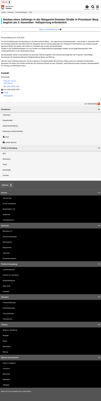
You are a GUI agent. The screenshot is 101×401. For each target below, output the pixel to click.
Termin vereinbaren (9, 203)
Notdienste (6, 214)
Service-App (7, 198)
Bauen (5, 341)
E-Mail (6, 93)
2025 (30, 12)
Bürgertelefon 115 (9, 209)
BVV (4, 153)
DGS (6, 137)
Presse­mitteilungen (21, 12)
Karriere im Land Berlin (11, 275)
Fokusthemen (7, 319)
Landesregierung (8, 269)
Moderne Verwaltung (10, 330)
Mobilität (6, 335)
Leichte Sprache (9, 142)
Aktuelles (11, 12)
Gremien (6, 175)
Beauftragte (7, 170)
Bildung (5, 352)
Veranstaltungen (8, 313)
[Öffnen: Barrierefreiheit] (87, 7)
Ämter (5, 164)
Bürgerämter (7, 247)
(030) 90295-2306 (13, 86)
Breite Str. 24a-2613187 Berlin (10, 82)
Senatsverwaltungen (10, 236)
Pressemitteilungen (9, 302)
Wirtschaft (6, 374)
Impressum (6, 115)
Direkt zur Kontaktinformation (50, 29)
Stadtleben (6, 379)
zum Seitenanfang (90, 104)
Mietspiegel (7, 346)
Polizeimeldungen (9, 308)
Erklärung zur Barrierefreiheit (13, 131)
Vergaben (6, 291)
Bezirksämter (7, 242)
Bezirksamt (6, 159)
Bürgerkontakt (7, 120)
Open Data (6, 286)
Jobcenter (6, 253)
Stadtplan (6, 385)
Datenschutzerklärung (10, 126)
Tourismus (6, 368)
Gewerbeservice (8, 220)
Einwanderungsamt (9, 258)
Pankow (3, 12)
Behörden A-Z (7, 231)
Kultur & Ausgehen (9, 363)
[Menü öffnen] (97, 7)
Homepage (7, 96)
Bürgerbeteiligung (9, 280)
